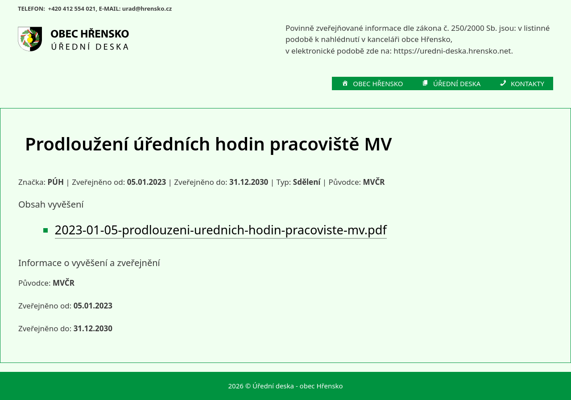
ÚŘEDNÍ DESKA (451, 84)
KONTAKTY (521, 84)
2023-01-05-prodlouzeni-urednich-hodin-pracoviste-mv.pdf (221, 229)
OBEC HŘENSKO (372, 84)
